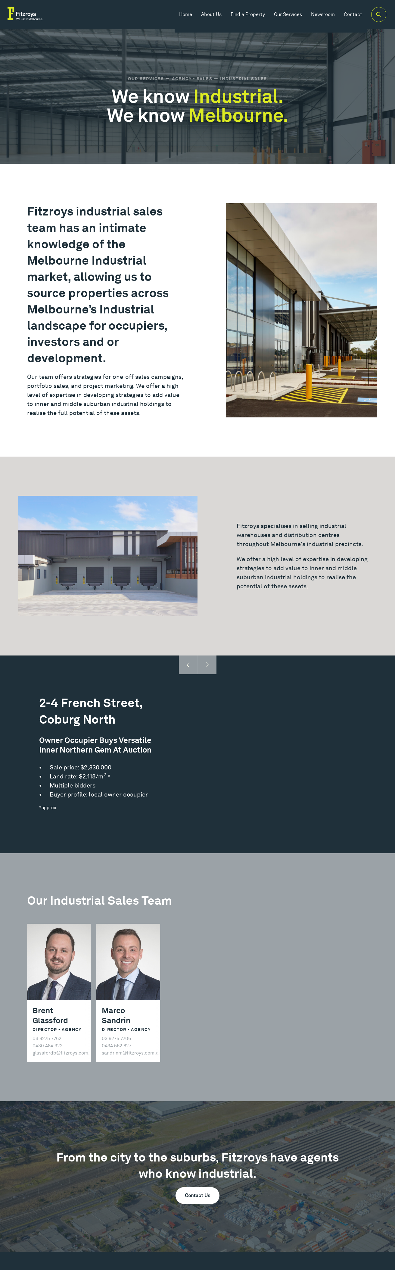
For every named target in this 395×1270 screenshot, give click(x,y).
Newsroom (316, 18)
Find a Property (241, 18)
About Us (205, 18)
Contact (346, 18)
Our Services (282, 18)
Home (179, 18)
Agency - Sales (192, 78)
